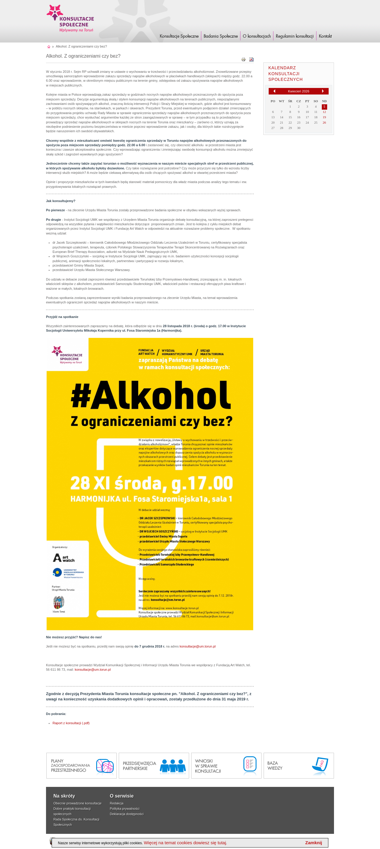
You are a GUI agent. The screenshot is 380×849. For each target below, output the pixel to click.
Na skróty (64, 795)
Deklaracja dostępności (127, 814)
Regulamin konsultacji (295, 36)
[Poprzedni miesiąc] (274, 91)
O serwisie (122, 795)
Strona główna (49, 46)
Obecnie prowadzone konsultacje (77, 803)
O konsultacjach (257, 36)
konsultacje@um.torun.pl (198, 646)
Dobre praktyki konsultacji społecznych (72, 811)
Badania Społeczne (221, 36)
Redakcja (117, 803)
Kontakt (325, 36)
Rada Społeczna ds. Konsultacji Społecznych (76, 822)
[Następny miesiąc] (323, 91)
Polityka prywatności (125, 808)
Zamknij (313, 842)
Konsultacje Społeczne (179, 36)
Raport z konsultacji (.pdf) (71, 723)
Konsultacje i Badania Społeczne (70, 18)
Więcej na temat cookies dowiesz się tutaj (185, 842)
